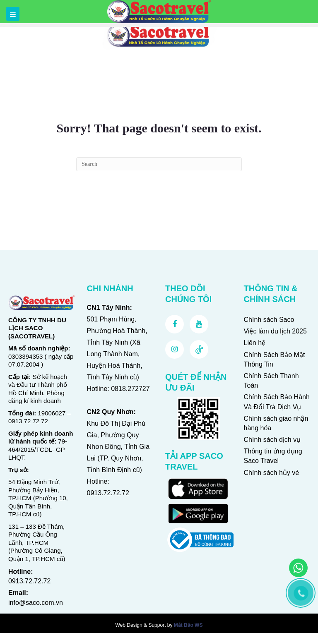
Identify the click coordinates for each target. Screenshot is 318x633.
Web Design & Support (141, 625)
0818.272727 (130, 388)
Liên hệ (255, 342)
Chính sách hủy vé (271, 472)
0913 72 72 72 (28, 420)
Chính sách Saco (269, 319)
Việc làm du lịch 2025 (275, 331)
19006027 (52, 413)
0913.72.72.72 (29, 581)
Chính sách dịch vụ (272, 439)
